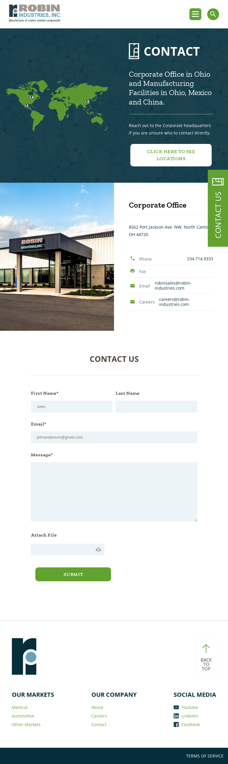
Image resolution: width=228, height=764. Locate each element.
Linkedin (186, 716)
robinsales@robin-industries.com (173, 285)
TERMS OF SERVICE (205, 756)
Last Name (127, 393)
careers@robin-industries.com (174, 301)
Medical (20, 707)
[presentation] (152, 542)
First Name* (44, 393)
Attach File (44, 535)
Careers (99, 716)
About (97, 707)
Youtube (186, 707)
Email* (38, 424)
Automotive (23, 716)
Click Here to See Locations (171, 155)
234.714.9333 (200, 258)
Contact (99, 724)
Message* (42, 455)
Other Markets (26, 724)
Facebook (187, 724)
